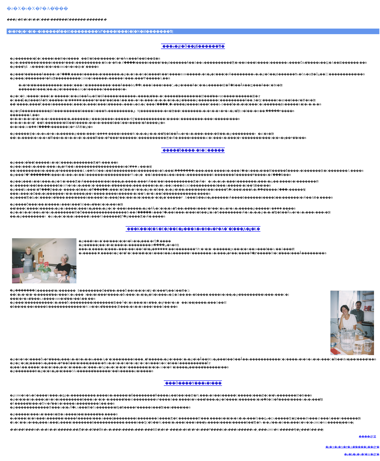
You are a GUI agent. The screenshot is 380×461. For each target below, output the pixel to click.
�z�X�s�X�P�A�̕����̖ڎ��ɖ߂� (352, 447)
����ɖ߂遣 (367, 436)
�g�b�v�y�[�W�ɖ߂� (361, 454)
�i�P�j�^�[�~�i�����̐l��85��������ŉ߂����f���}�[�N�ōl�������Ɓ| (90, 31)
